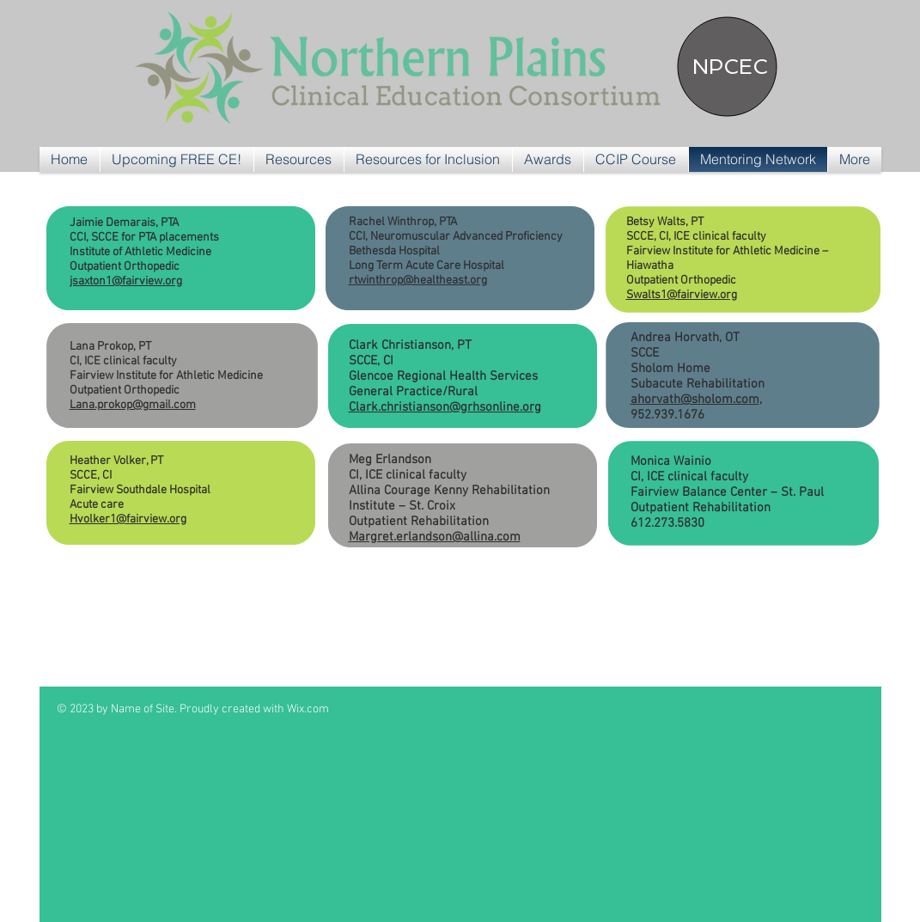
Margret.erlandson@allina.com (435, 537)
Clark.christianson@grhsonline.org (445, 407)
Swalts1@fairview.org (681, 295)
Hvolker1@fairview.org (128, 519)
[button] (299, 159)
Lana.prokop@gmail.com (133, 405)
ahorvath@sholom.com (695, 399)
